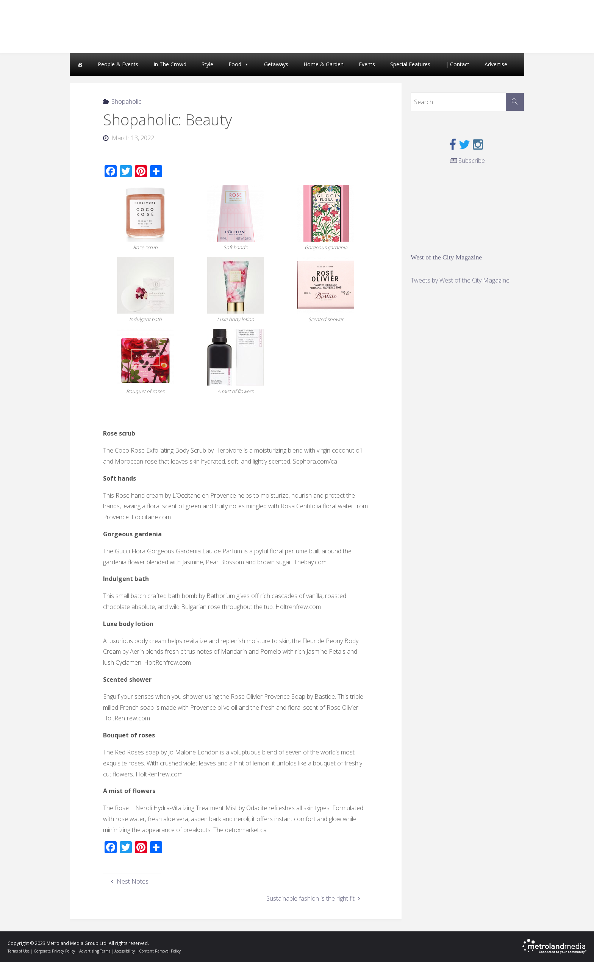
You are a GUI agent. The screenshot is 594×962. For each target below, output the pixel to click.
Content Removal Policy (160, 951)
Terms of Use (19, 951)
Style (207, 64)
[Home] (80, 64)
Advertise (496, 64)
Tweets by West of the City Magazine (460, 280)
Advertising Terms (94, 951)
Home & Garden (323, 64)
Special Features (410, 64)
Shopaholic (126, 101)
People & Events (118, 64)
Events (367, 64)
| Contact (457, 64)
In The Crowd (169, 64)
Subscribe (467, 160)
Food (234, 64)
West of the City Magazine (446, 257)
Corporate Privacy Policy (54, 951)
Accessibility (124, 951)
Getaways (276, 64)
